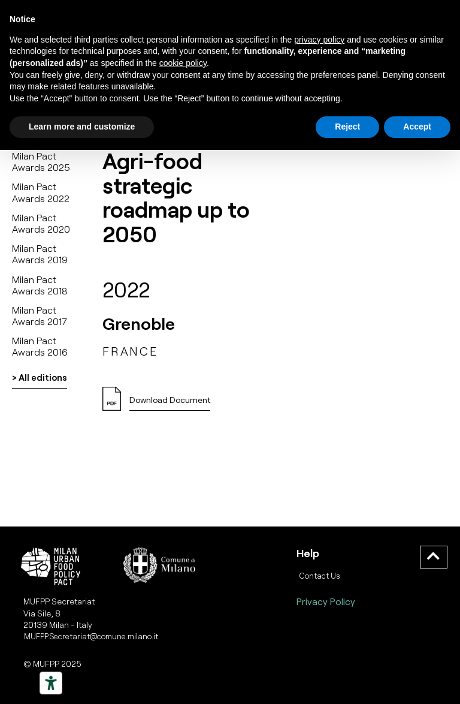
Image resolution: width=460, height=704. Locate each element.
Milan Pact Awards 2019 (40, 253)
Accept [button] (417, 126)
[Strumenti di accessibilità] (51, 683)
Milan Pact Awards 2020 (41, 223)
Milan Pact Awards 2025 (41, 161)
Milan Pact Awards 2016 (40, 346)
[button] (169, 403)
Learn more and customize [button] (82, 126)
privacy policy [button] (319, 39)
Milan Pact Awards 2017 (39, 315)
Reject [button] (347, 126)
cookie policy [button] (183, 63)
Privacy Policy (325, 601)
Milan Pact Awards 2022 (40, 191)
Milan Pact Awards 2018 (40, 284)
